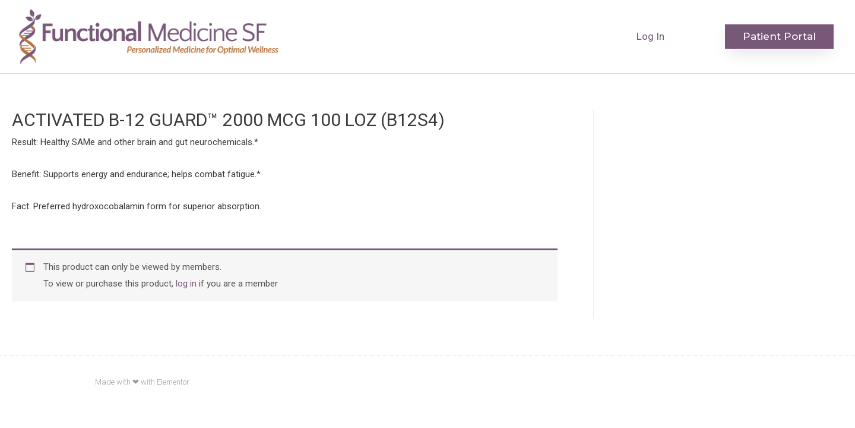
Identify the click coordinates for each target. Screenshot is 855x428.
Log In (650, 36)
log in (186, 283)
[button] (779, 36)
